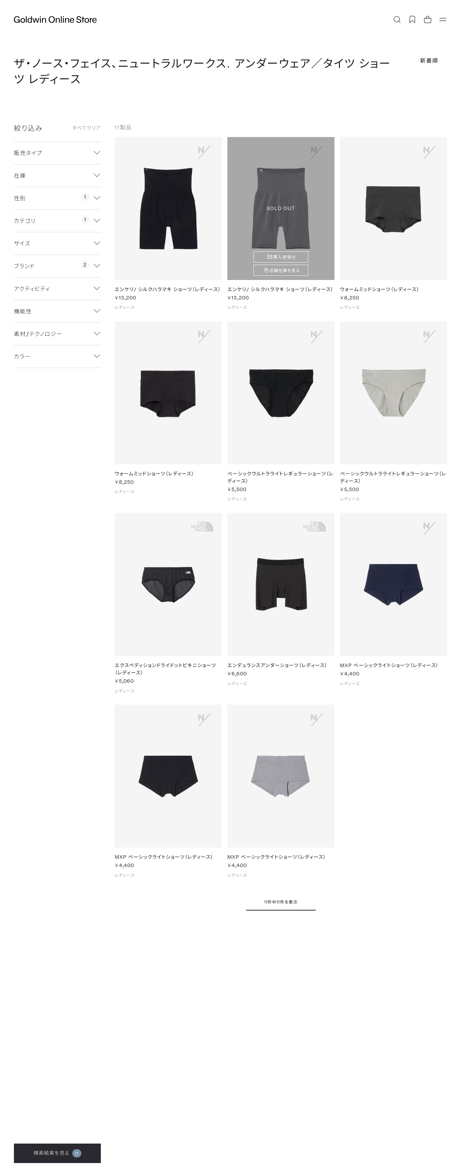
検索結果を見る (57, 1153)
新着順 (429, 60)
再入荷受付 (284, 257)
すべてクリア (86, 128)
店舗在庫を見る (284, 270)
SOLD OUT (281, 208)
